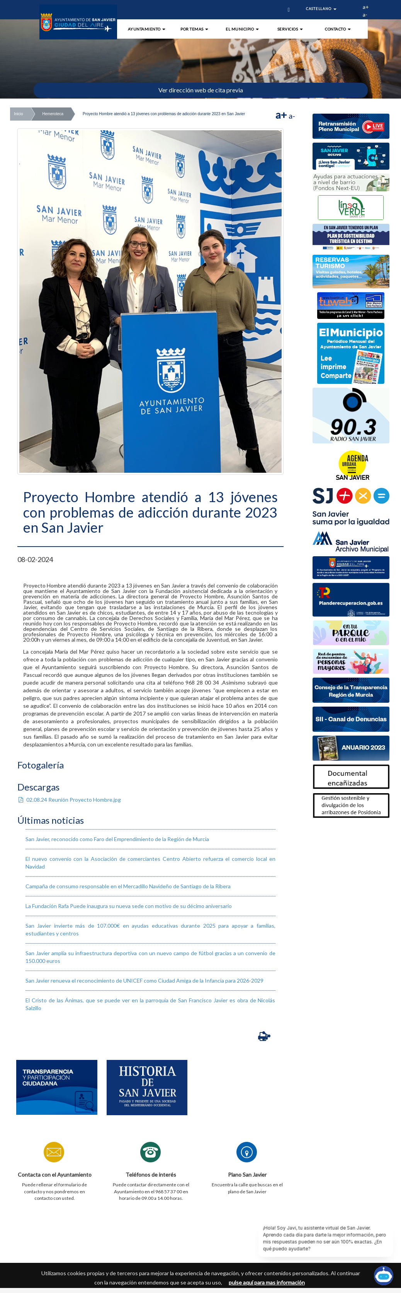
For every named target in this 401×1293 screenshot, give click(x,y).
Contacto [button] (338, 29)
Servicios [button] (290, 29)
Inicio (18, 114)
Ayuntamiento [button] (147, 29)
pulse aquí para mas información (267, 1282)
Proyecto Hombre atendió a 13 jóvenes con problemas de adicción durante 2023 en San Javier (164, 114)
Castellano (321, 9)
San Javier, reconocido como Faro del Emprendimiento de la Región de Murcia (117, 839)
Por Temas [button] (194, 29)
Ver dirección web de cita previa (200, 90)
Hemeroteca (52, 114)
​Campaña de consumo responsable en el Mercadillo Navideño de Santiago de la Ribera (128, 886)
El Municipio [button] (242, 29)
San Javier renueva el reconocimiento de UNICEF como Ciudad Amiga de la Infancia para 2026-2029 (144, 980)
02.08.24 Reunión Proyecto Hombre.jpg (69, 799)
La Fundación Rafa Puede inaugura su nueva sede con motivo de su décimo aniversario (128, 906)
